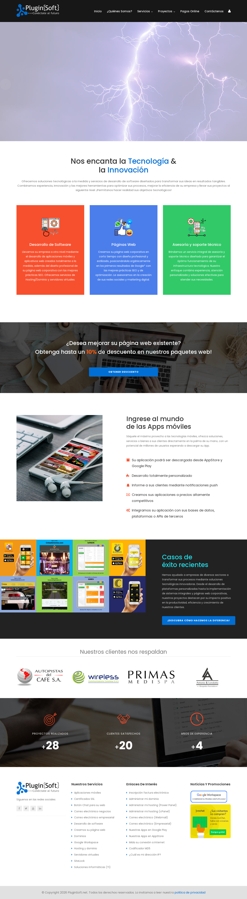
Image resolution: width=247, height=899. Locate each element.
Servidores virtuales (86, 854)
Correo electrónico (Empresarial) (150, 823)
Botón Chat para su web (89, 805)
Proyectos (165, 11)
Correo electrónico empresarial (94, 817)
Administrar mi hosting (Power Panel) (153, 805)
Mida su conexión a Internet (147, 842)
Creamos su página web (89, 830)
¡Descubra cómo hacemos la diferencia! (199, 620)
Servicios (143, 11)
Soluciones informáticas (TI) (92, 867)
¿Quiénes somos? (119, 11)
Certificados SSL (84, 799)
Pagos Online (189, 11)
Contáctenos (214, 11)
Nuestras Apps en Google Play (148, 830)
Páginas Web (124, 244)
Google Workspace (86, 842)
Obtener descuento (123, 372)
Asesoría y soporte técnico (196, 244)
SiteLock (79, 861)
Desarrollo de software (88, 823)
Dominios (80, 836)
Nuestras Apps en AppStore (146, 836)
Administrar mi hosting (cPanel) (149, 811)
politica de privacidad (189, 892)
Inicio (98, 11)
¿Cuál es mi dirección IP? (145, 854)
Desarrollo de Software (50, 244)
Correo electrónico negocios (92, 811)
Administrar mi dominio (144, 799)
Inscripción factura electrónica (149, 793)
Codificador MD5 (139, 848)
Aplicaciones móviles (87, 793)
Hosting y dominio (85, 848)
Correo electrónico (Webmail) (148, 817)
